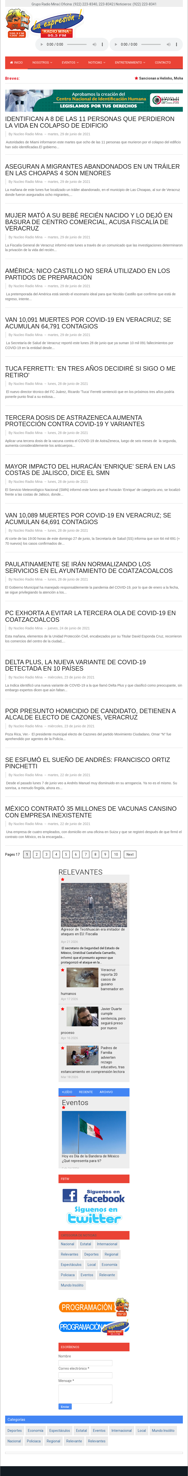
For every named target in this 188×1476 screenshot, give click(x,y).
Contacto (163, 62)
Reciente (86, 1092)
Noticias (96, 62)
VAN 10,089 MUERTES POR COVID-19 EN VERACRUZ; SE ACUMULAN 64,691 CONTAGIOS (88, 518)
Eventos (70, 62)
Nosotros (42, 62)
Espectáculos (71, 1265)
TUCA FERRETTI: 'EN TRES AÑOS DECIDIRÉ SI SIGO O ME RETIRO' (90, 372)
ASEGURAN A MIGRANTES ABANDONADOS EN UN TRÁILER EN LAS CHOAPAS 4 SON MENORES (92, 169)
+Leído (67, 1092)
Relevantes (69, 1254)
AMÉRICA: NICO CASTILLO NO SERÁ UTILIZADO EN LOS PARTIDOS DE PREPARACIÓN (87, 274)
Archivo (106, 1092)
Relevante (107, 1275)
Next (130, 854)
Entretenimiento (130, 62)
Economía (109, 1265)
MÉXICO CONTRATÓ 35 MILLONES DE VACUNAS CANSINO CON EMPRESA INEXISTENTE (91, 812)
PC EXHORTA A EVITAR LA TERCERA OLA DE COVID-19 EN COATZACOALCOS (90, 616)
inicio (16, 62)
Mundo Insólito (72, 1285)
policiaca (68, 1275)
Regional (111, 1254)
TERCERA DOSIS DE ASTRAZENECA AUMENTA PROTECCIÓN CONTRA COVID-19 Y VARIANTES (75, 421)
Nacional (67, 1244)
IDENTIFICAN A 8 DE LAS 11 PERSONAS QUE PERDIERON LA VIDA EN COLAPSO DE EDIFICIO (90, 122)
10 (116, 854)
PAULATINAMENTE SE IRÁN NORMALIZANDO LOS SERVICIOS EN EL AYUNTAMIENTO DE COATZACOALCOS (89, 567)
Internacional (107, 1244)
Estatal (85, 1244)
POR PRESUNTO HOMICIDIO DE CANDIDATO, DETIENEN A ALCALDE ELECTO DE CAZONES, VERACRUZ (90, 714)
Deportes (91, 1254)
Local (92, 1265)
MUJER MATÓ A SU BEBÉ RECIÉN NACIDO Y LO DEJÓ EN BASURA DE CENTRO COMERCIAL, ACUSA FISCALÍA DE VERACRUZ (88, 222)
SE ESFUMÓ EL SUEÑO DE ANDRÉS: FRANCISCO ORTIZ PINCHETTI (87, 763)
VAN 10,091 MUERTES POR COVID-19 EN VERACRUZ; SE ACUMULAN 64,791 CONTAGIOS (88, 323)
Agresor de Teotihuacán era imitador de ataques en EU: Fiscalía (93, 931)
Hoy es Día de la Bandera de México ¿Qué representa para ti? (90, 1158)
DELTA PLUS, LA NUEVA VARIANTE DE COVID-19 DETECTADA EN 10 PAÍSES (75, 665)
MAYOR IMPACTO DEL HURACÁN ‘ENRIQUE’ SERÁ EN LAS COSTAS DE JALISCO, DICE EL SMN (90, 469)
